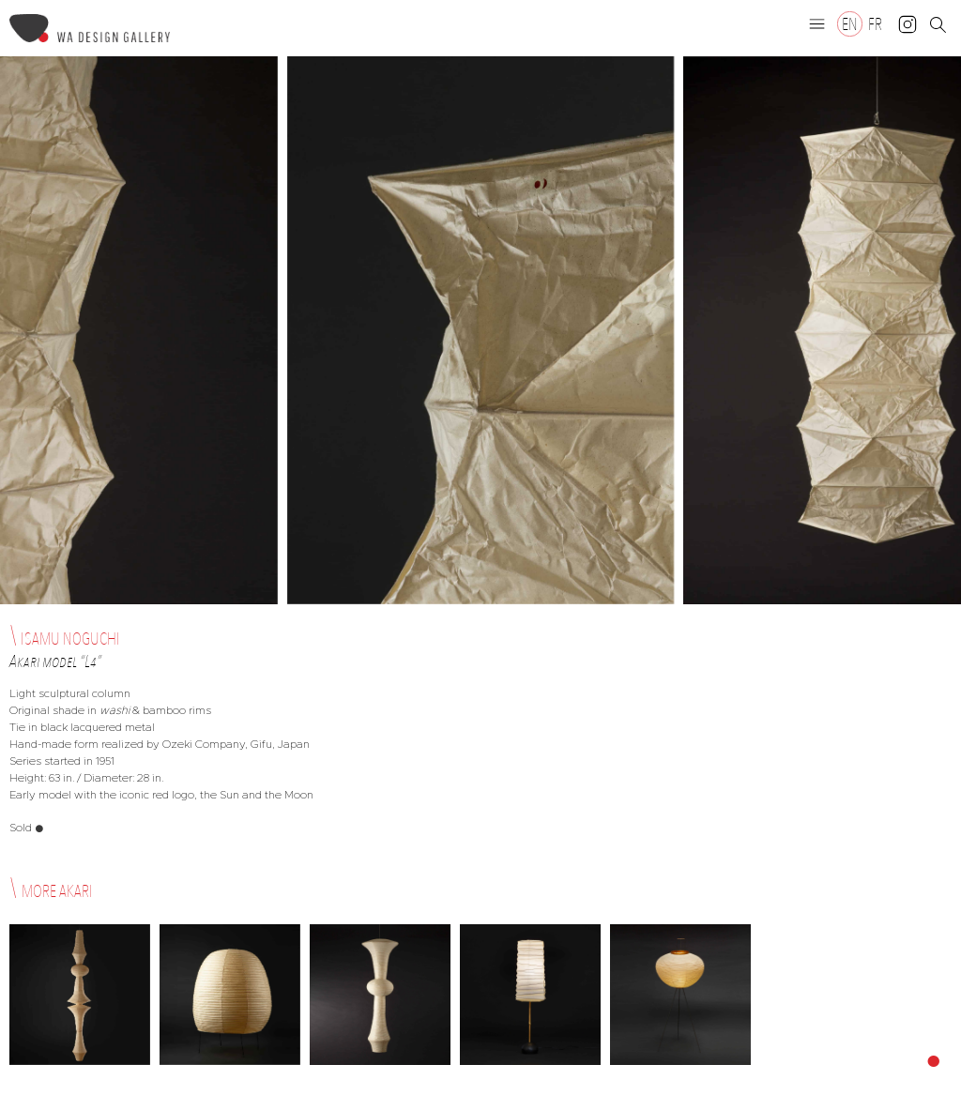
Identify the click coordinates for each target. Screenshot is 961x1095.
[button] (817, 23)
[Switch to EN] (849, 24)
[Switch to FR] (875, 24)
